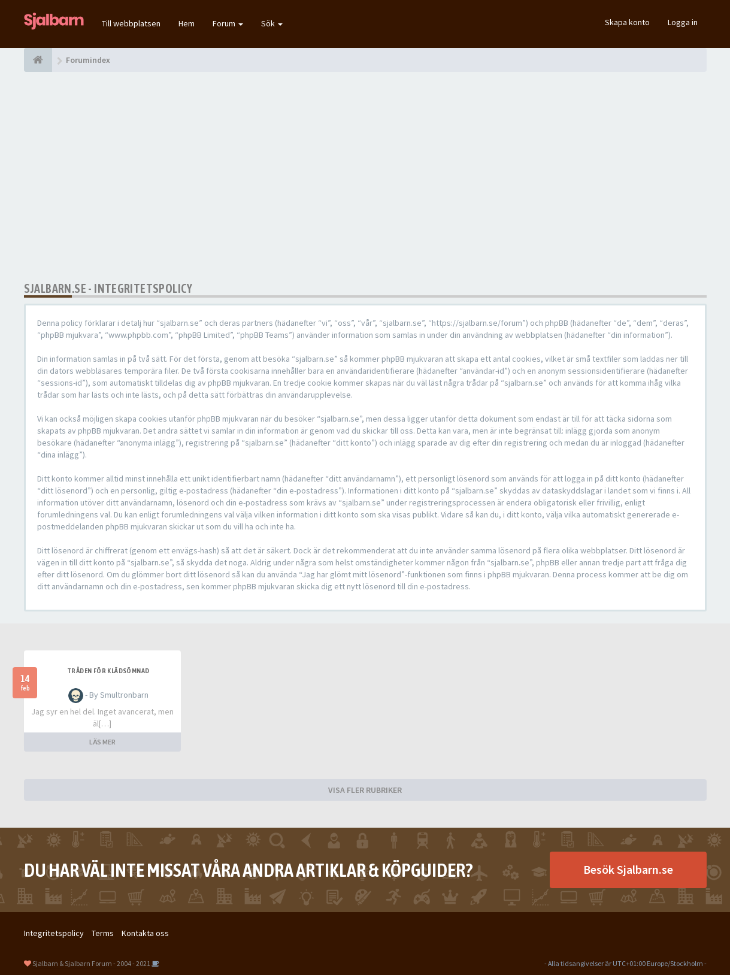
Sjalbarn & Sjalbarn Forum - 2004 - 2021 (91, 963)
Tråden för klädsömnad (108, 671)
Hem (186, 23)
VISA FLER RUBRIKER (365, 790)
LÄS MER (102, 741)
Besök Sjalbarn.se (628, 869)
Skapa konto (627, 22)
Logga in (683, 22)
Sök (272, 23)
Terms (103, 933)
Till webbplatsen (131, 23)
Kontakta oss (145, 933)
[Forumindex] (38, 60)
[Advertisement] (365, 177)
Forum (228, 23)
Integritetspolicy (54, 933)
